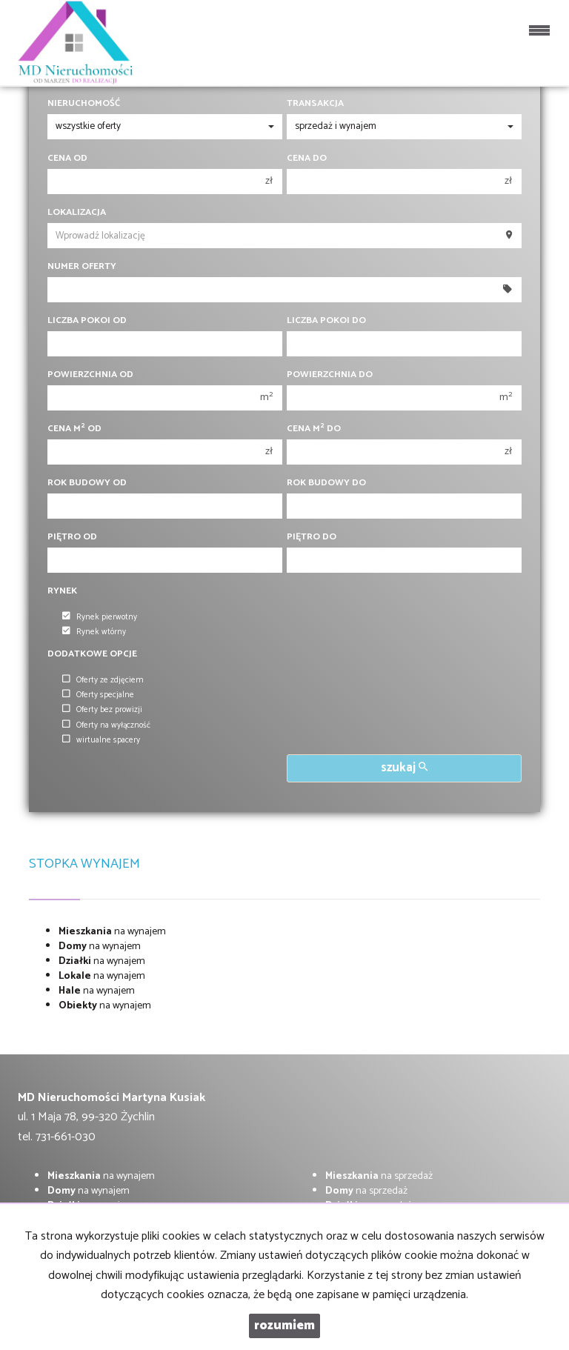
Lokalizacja (76, 212)
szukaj (404, 768)
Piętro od (72, 537)
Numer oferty (81, 266)
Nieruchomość (83, 103)
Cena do (307, 158)
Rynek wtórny (94, 632)
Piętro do (311, 537)
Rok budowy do (326, 483)
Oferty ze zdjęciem (103, 680)
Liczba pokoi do (326, 320)
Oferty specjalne (98, 695)
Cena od (67, 158)
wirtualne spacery (101, 740)
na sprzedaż (379, 1176)
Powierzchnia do (330, 375)
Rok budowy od (87, 483)
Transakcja (315, 103)
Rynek (62, 591)
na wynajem (112, 931)
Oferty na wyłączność (106, 725)
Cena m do (314, 429)
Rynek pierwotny (99, 617)
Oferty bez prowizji (102, 709)
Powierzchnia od (90, 375)
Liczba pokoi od (87, 320)
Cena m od (74, 429)
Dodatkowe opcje (92, 654)
